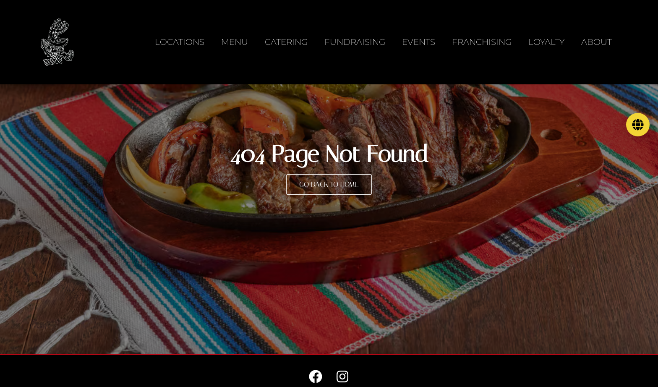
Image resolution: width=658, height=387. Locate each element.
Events (418, 42)
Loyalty (546, 42)
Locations (179, 42)
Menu (234, 42)
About (596, 42)
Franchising (482, 42)
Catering (286, 42)
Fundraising (354, 42)
